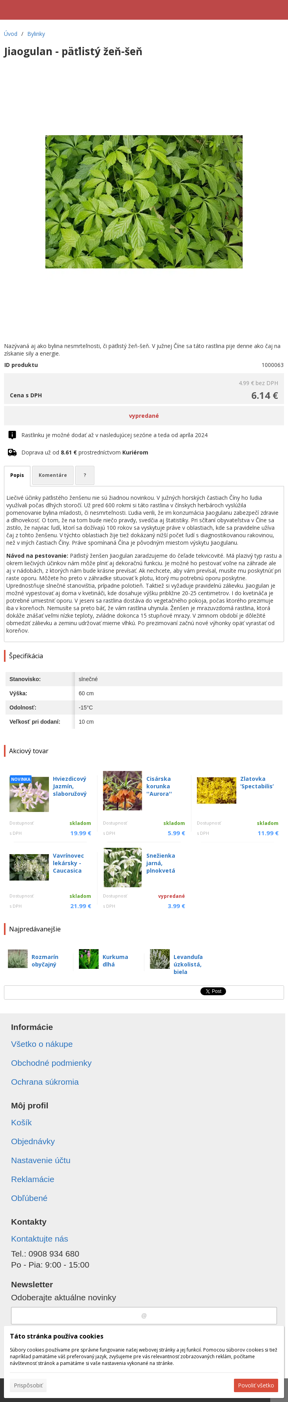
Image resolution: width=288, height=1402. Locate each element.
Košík (21, 1122)
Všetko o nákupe (42, 1043)
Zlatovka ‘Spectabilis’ (257, 782)
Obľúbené (29, 1198)
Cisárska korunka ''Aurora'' (159, 786)
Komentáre (53, 475)
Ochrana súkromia (45, 1081)
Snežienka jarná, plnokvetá (160, 863)
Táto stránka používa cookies (56, 1336)
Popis (17, 475)
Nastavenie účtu (41, 1160)
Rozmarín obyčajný (45, 960)
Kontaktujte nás (39, 1238)
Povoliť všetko (256, 1385)
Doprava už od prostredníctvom (84, 452)
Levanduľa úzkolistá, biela (188, 964)
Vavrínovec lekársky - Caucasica (68, 863)
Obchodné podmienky (51, 1062)
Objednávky (33, 1141)
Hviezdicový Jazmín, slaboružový (70, 786)
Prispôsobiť (28, 1385)
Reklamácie (32, 1179)
